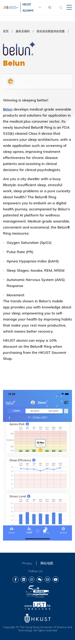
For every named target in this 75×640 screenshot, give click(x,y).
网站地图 (46, 563)
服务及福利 (23, 31)
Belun (8, 109)
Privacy (27, 563)
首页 (6, 31)
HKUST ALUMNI (27, 7)
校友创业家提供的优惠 (51, 31)
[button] (30, 530)
